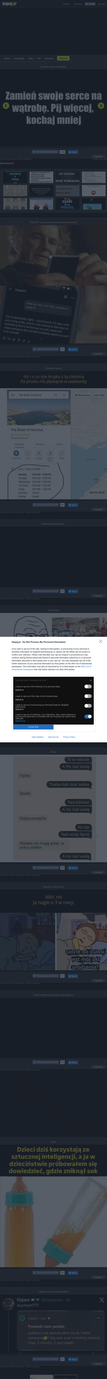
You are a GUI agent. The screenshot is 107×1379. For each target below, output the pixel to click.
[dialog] (53, 689)
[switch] (88, 686)
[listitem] (53, 680)
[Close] (101, 642)
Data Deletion (38, 737)
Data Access (53, 737)
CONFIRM (33, 727)
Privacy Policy (69, 737)
